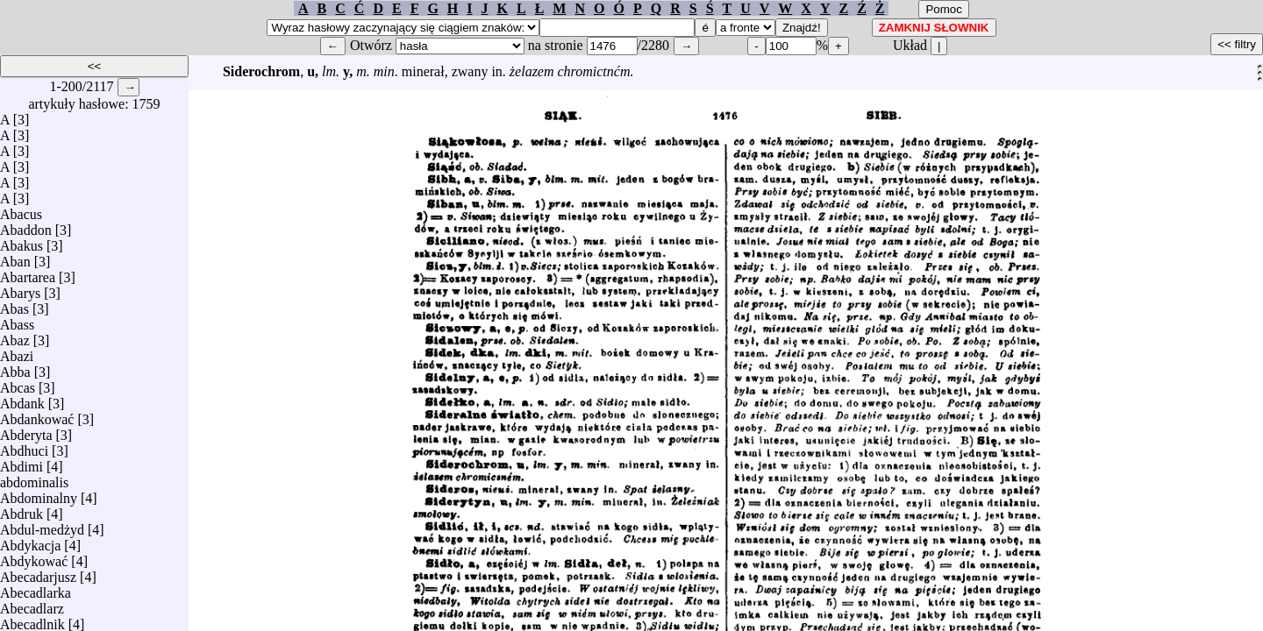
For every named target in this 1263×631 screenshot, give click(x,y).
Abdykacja (30, 541)
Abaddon (26, 225)
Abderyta (26, 430)
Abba (15, 367)
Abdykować (34, 556)
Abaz (15, 336)
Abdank (22, 399)
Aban (15, 257)
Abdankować (37, 415)
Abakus (21, 241)
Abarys (20, 288)
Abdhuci (24, 446)
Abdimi (21, 462)
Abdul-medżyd (42, 525)
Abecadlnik (32, 620)
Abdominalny (38, 493)
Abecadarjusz (38, 572)
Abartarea (27, 273)
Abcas (17, 383)
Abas (14, 304)
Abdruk (21, 509)
